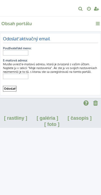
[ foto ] (52, 124)
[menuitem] (80, 9)
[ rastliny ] (15, 118)
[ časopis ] (80, 118)
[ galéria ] (47, 118)
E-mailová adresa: (15, 60)
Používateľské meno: (17, 48)
